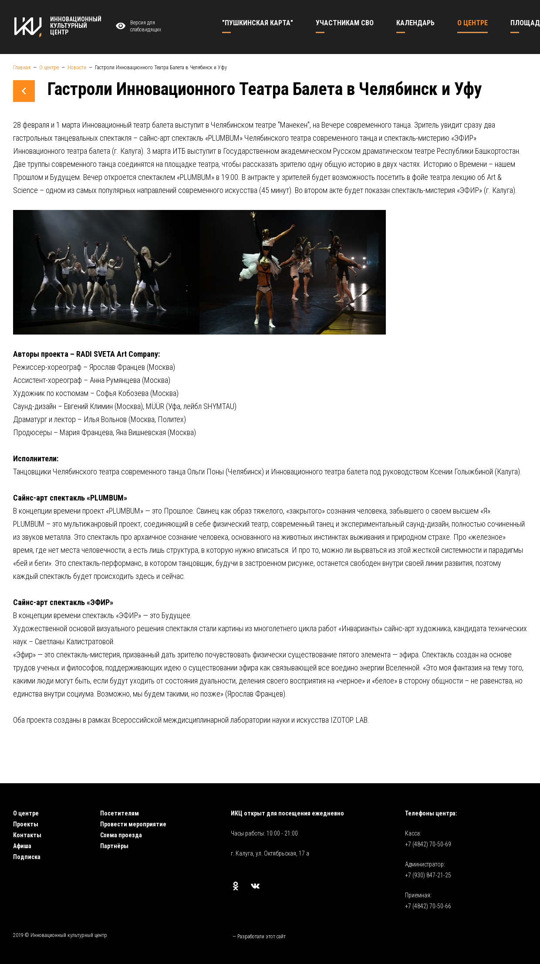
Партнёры (114, 845)
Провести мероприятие (133, 824)
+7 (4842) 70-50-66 (428, 906)
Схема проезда (121, 835)
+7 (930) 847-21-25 (428, 875)
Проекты (25, 824)
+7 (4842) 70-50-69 (428, 844)
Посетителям (119, 813)
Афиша (22, 845)
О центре (26, 813)
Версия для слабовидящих (137, 26)
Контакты (27, 835)
